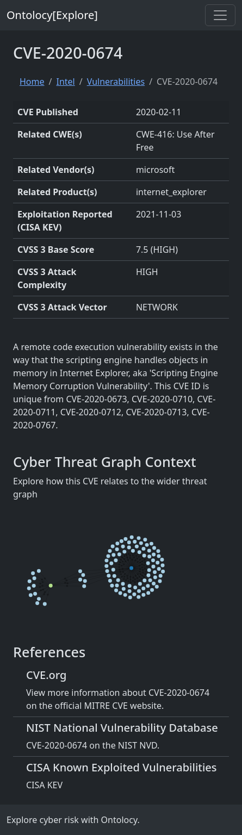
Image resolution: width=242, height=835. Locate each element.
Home (32, 82)
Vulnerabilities (116, 82)
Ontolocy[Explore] (52, 15)
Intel (65, 82)
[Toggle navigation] (220, 15)
